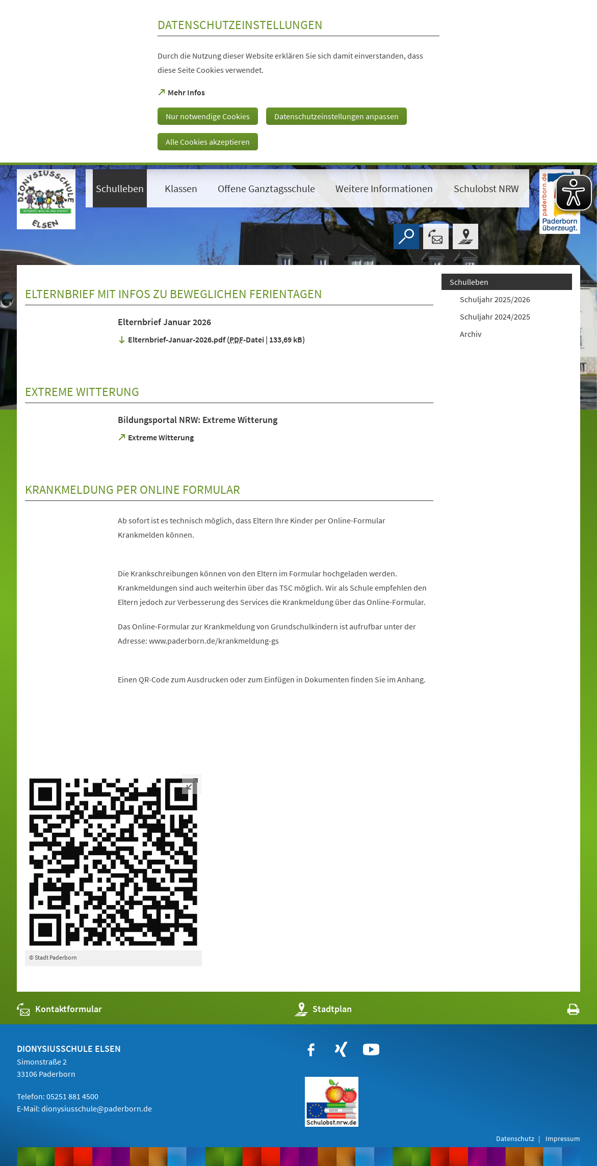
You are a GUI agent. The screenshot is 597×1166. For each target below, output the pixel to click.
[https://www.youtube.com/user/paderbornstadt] (371, 1050)
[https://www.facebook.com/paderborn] (311, 1050)
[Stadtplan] (465, 236)
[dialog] (298, 82)
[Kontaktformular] (436, 236)
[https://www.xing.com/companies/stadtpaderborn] (341, 1050)
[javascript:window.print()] (564, 1011)
